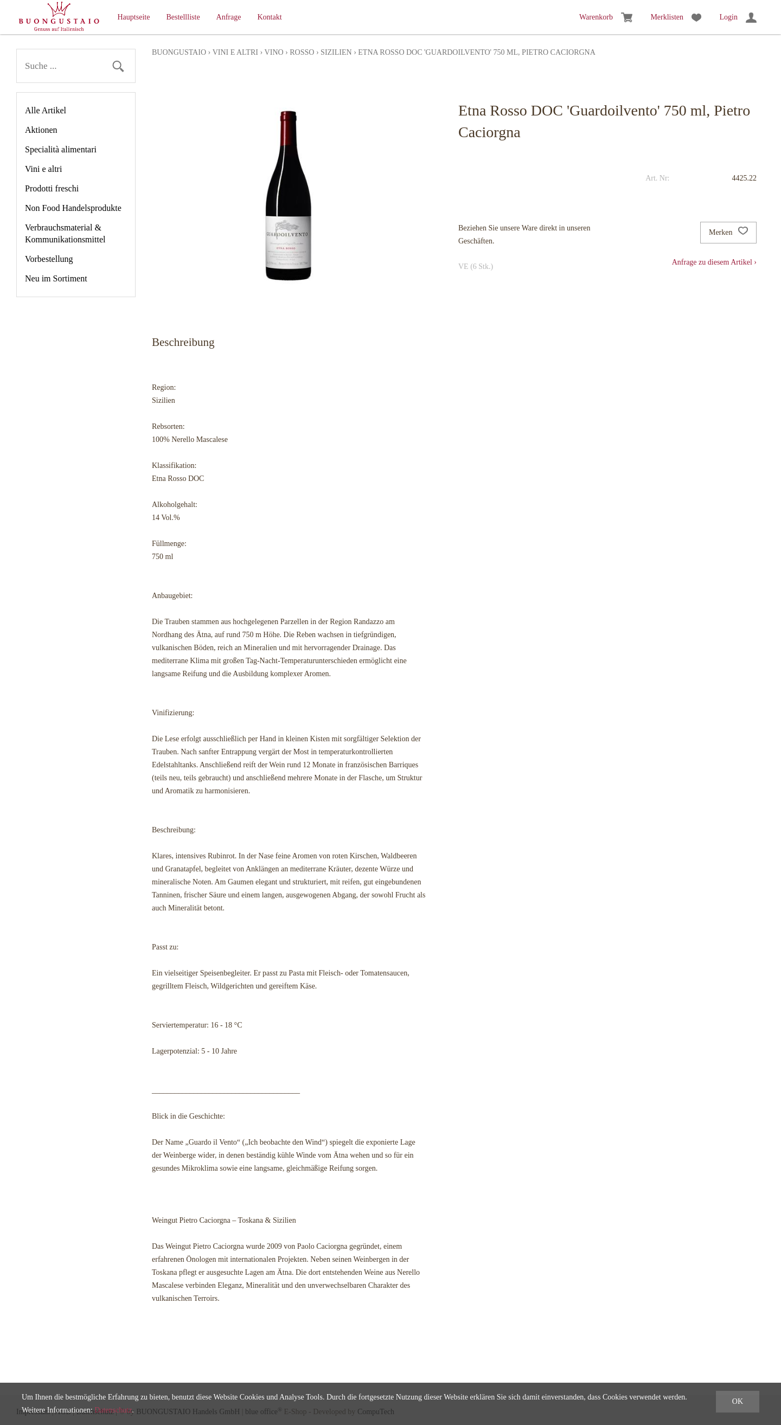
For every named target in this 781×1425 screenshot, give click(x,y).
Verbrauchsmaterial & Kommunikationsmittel (65, 233)
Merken (728, 232)
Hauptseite (134, 17)
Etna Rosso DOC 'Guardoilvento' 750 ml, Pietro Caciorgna (477, 52)
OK (737, 1401)
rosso (302, 52)
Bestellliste (183, 17)
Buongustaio (179, 52)
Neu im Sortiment (56, 278)
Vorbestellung (49, 259)
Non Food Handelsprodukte (73, 208)
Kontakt (269, 17)
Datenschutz (113, 1410)
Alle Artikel (45, 110)
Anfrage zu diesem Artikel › (714, 262)
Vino (274, 52)
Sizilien (336, 52)
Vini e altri (43, 169)
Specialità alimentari (61, 149)
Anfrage (228, 17)
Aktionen (41, 129)
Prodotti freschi (52, 188)
